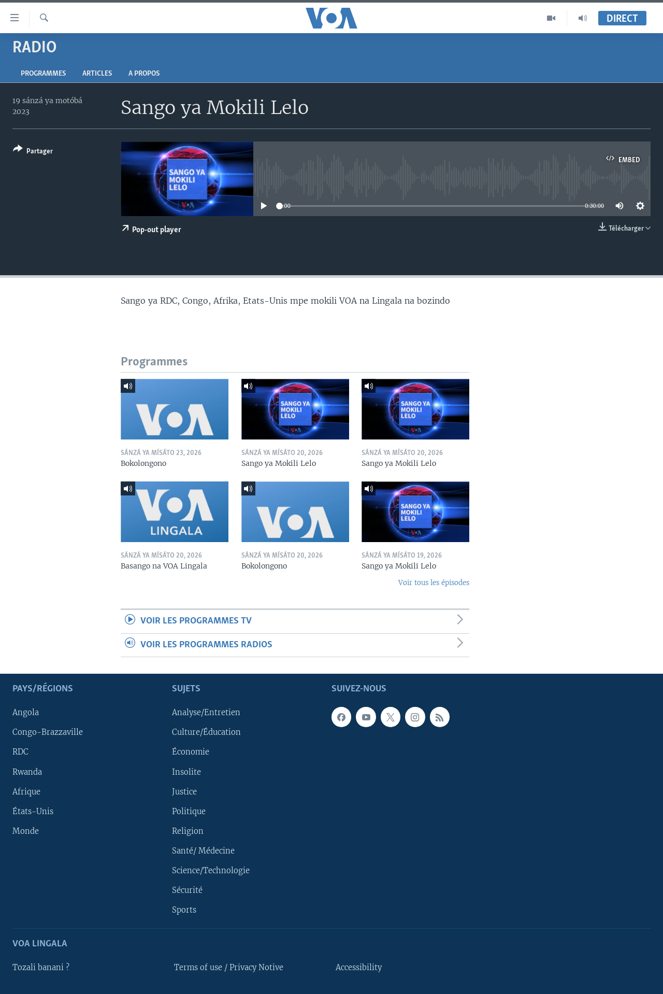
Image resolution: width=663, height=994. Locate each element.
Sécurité (187, 890)
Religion (188, 831)
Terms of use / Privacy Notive (228, 967)
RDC (20, 752)
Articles (97, 74)
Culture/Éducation (206, 732)
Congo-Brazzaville (47, 732)
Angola (25, 712)
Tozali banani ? (40, 967)
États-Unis (32, 811)
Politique (189, 811)
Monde (25, 831)
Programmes (43, 74)
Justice (184, 792)
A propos (144, 74)
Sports (184, 910)
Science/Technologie (211, 870)
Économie (190, 752)
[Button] (33, 152)
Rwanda (27, 772)
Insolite (186, 772)
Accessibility (359, 967)
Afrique (26, 792)
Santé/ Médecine (203, 851)
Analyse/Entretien (206, 712)
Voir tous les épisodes (433, 582)
